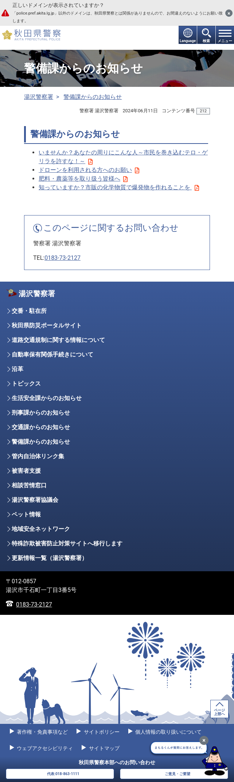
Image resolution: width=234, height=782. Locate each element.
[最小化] (203, 740)
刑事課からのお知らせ (41, 412)
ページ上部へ (219, 712)
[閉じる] (229, 13)
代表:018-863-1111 (63, 774)
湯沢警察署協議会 (35, 499)
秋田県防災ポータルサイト (47, 325)
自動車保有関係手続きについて (52, 354)
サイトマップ (103, 748)
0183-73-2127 (62, 257)
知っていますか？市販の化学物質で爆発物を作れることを (119, 187)
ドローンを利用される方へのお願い (89, 169)
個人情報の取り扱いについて (168, 732)
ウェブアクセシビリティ (44, 748)
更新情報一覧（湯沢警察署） (49, 558)
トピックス (26, 383)
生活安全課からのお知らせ (47, 398)
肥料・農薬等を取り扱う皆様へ (83, 178)
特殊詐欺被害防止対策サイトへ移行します (67, 543)
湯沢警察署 (38, 96)
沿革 (17, 369)
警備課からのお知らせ (92, 96)
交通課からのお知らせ (41, 427)
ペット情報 (26, 514)
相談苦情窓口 (29, 485)
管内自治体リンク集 (38, 456)
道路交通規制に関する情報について (58, 339)
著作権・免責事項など (42, 732)
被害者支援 (26, 470)
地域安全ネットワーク (41, 528)
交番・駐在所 (29, 310)
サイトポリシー (100, 732)
